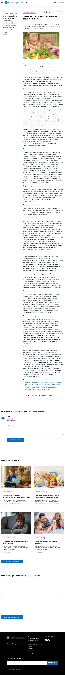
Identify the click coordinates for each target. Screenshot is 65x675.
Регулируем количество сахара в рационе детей (43, 384)
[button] (2, 596)
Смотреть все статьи (12, 561)
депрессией (35, 126)
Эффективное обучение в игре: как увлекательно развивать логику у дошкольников (47, 497)
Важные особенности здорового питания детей (43, 382)
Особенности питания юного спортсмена (41, 388)
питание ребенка (29, 72)
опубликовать (15, 440)
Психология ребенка (10, 14)
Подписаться (52, 663)
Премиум (30, 648)
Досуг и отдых (7, 20)
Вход (53, 2)
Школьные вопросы (9, 27)
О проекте (30, 646)
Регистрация (60, 2)
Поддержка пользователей (35, 644)
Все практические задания (12, 617)
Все (4, 11)
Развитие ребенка (9, 18)
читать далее (6, 506)
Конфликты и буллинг (10, 23)
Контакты (30, 650)
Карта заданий (32, 653)
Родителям (6, 32)
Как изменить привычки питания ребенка (41, 386)
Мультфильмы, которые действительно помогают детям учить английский (16, 497)
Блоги (5, 34)
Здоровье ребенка (9, 30)
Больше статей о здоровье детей (37, 389)
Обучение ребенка (9, 25)
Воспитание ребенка (10, 16)
